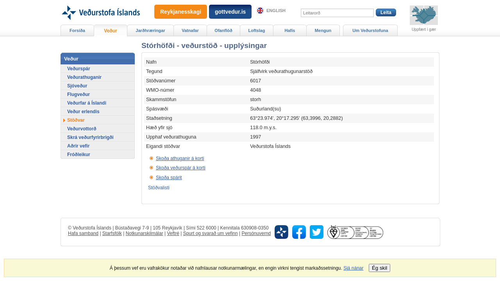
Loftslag (256, 30)
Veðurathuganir (84, 77)
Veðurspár (78, 68)
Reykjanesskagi (180, 12)
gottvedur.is (230, 12)
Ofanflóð (223, 30)
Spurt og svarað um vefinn (210, 233)
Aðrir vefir (78, 146)
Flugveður (78, 94)
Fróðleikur (78, 154)
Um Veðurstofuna (370, 30)
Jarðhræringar (150, 30)
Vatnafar (190, 30)
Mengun (323, 30)
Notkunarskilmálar (144, 233)
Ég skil (379, 268)
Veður (110, 31)
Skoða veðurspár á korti (180, 168)
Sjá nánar (353, 268)
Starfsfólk (112, 233)
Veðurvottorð (81, 129)
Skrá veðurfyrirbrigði (90, 137)
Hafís (290, 30)
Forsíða (77, 30)
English (276, 10)
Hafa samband (83, 233)
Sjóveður (77, 86)
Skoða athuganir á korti (180, 158)
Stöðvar (76, 120)
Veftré (173, 233)
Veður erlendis (83, 111)
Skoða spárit (169, 177)
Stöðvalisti (159, 187)
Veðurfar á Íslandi (86, 103)
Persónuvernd (256, 233)
